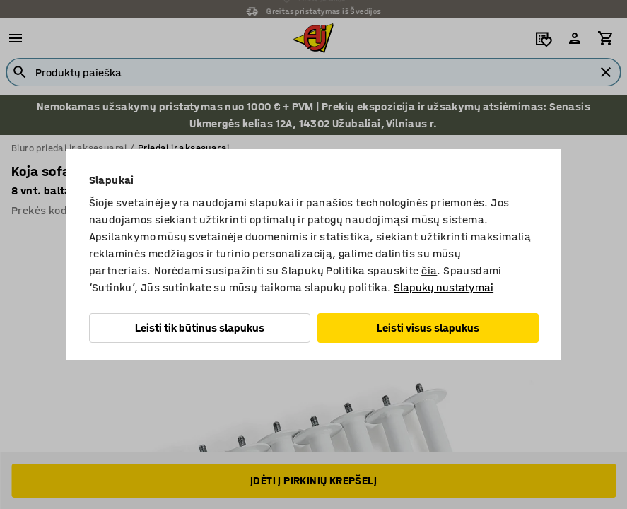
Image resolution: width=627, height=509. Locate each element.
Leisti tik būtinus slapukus (199, 327)
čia (429, 270)
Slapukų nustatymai (443, 287)
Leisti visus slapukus (428, 327)
